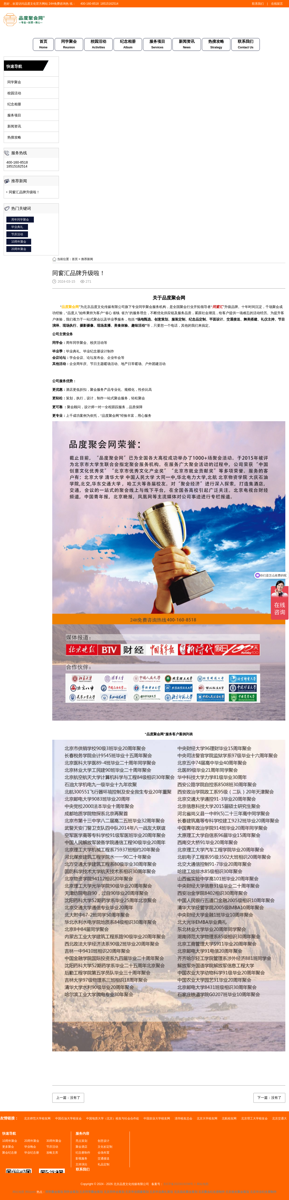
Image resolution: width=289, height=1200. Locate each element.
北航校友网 (229, 1118)
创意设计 (103, 1141)
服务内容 (82, 1133)
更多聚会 (8, 1146)
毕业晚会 (30, 1146)
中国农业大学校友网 (157, 1118)
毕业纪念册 (31, 1152)
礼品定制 (103, 1164)
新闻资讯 (187, 45)
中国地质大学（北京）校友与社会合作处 (113, 1118)
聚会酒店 (81, 1146)
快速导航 (9, 1133)
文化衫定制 (105, 1146)
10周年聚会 (18, 241)
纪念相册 (128, 45)
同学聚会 (69, 45)
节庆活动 (17, 234)
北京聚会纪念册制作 (211, 1192)
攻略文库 (52, 1152)
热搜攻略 (216, 45)
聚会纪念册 (9, 1152)
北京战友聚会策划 (185, 1192)
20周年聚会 (18, 249)
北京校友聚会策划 (237, 1192)
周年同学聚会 (20, 219)
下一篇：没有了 (269, 1098)
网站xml (30, 1192)
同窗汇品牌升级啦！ (24, 192)
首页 (43, 45)
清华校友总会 (184, 1118)
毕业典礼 (17, 227)
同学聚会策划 (54, 1192)
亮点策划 (81, 1141)
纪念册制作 (83, 1152)
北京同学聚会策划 (91, 1192)
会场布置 (103, 1152)
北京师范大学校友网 (37, 1118)
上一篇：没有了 (68, 1098)
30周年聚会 (53, 1141)
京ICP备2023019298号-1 (179, 1184)
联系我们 (258, 3)
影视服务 (81, 1158)
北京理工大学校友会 (254, 1118)
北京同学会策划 (114, 1192)
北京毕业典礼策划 (161, 1192)
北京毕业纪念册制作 (263, 1192)
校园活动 (98, 45)
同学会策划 (71, 1192)
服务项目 (157, 45)
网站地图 (203, 1184)
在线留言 (277, 3)
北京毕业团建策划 (137, 1192)
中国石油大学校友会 (68, 1118)
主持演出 (81, 1164)
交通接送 (103, 1158)
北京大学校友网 (207, 1118)
